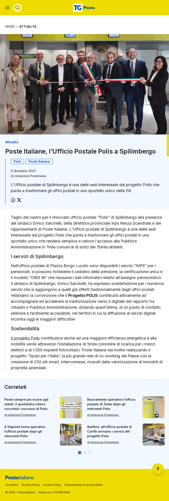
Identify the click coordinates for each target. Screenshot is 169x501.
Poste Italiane (39, 162)
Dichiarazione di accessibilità (83, 484)
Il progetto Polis (25, 338)
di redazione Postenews (20, 415)
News (10, 27)
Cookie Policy (52, 484)
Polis (17, 162)
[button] (79, 453)
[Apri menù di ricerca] (17, 8)
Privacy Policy (31, 484)
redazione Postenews (30, 176)
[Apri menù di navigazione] (7, 8)
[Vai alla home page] (84, 8)
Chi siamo (11, 484)
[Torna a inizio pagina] (158, 469)
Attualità (27, 27)
